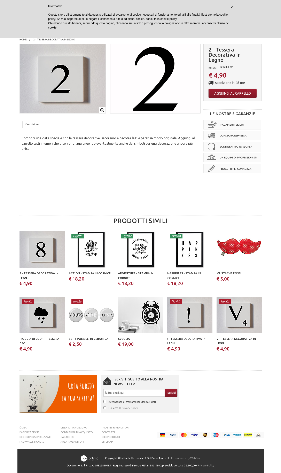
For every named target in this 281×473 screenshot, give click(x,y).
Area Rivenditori (72, 441)
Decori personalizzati (35, 436)
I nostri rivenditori (115, 427)
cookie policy (168, 19)
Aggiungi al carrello (232, 93)
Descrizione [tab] (32, 124)
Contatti (108, 432)
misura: (213, 67)
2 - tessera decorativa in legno (54, 39)
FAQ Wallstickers (31, 441)
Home (23, 39)
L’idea (23, 427)
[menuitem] (23, 39)
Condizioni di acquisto (77, 432)
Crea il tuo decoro (74, 427)
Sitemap (107, 441)
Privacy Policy (130, 408)
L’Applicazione (29, 432)
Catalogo (67, 436)
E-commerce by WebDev (186, 458)
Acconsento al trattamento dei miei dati (132, 401)
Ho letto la (123, 408)
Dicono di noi (111, 436)
